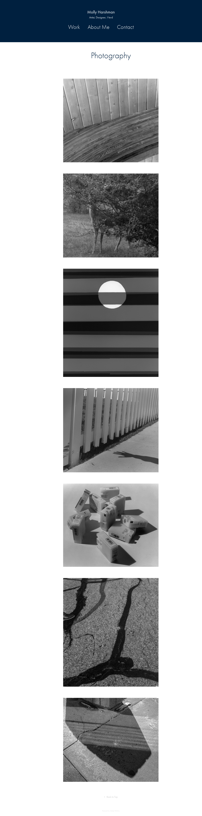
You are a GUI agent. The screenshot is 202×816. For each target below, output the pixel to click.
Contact (125, 27)
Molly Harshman (101, 12)
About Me (98, 27)
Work (74, 27)
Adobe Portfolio (115, 811)
